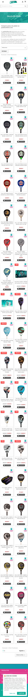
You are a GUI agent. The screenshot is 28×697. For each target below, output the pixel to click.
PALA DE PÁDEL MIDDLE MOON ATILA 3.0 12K (21, 223)
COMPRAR (7, 83)
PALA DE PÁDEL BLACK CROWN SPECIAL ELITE (21, 135)
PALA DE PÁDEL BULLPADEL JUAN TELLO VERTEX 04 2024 (7, 106)
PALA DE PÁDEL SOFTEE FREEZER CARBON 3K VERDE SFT (21, 341)
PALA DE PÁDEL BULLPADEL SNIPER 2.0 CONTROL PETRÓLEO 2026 (7, 283)
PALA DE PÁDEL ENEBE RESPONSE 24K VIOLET (7, 606)
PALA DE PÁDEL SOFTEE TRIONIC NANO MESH (21, 311)
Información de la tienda (9, 682)
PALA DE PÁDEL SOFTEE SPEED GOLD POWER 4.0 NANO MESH (21, 371)
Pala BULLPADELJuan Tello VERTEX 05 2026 (7, 459)
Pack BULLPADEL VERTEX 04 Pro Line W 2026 (7, 311)
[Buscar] (14, 6)
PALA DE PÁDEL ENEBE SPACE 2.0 (21, 547)
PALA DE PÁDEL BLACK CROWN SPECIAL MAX (7, 164)
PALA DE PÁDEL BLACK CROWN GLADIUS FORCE (7, 194)
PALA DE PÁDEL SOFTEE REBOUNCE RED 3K (21, 635)
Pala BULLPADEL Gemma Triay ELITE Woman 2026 (7, 400)
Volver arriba (20, 655)
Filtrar (4, 51)
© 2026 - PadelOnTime (7, 690)
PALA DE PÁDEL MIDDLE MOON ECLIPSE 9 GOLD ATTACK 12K (7, 223)
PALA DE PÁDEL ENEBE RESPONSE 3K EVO (21, 488)
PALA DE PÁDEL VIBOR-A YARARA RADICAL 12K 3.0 (7, 547)
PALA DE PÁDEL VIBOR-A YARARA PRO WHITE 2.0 (7, 517)
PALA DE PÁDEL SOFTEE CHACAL (7, 635)
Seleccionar (14, 48)
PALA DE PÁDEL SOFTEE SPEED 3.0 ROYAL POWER (7, 371)
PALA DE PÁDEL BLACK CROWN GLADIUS (21, 194)
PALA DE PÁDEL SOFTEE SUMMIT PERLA (21, 459)
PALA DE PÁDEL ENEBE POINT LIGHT (21, 606)
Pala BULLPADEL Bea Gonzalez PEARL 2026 (7, 429)
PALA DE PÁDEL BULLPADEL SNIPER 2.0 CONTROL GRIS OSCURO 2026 (21, 254)
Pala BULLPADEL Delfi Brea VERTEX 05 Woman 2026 (21, 400)
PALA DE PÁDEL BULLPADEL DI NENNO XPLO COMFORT (7, 253)
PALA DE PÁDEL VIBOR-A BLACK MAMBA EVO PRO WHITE (7, 577)
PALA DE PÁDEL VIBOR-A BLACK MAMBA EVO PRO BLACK (21, 577)
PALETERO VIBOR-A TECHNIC (7, 488)
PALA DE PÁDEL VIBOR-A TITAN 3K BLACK (21, 517)
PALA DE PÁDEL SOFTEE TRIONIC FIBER (7, 341)
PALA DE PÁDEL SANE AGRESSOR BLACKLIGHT (7, 76)
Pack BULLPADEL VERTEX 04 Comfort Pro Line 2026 (21, 282)
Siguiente (22, 651)
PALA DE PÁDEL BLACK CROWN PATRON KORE (21, 164)
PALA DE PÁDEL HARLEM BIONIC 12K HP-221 (7, 135)
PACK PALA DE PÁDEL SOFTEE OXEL (21, 76)
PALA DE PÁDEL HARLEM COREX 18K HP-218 (21, 106)
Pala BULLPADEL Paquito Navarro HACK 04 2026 (21, 429)
